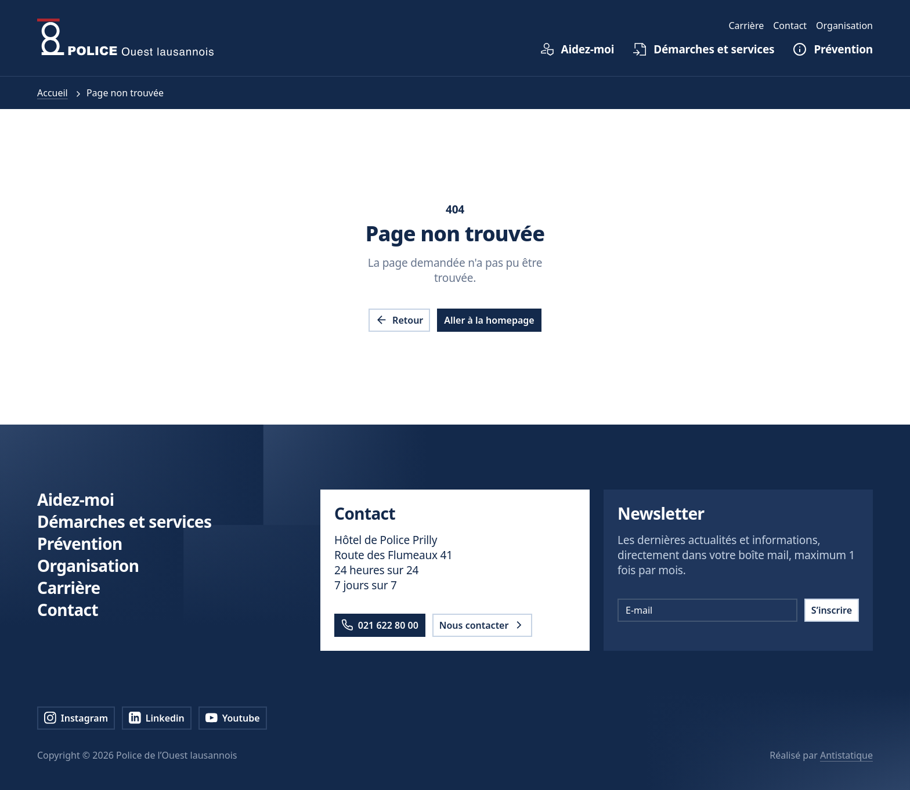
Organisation (88, 566)
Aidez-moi (75, 499)
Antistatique (846, 755)
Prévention (79, 543)
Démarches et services (124, 521)
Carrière (68, 588)
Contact (67, 610)
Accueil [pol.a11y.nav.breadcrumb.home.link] (52, 92)
